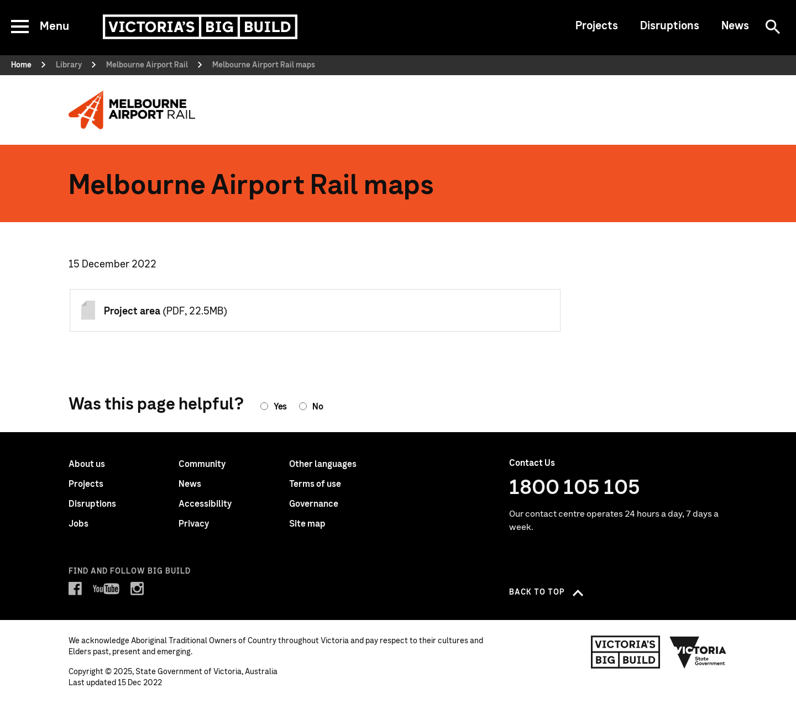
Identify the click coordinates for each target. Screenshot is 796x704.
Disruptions (669, 25)
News (735, 25)
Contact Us (532, 463)
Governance (313, 504)
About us (87, 464)
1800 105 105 (574, 488)
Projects (596, 25)
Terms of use (315, 484)
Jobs (78, 523)
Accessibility (205, 504)
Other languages (323, 464)
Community (202, 464)
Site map (307, 523)
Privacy (194, 523)
